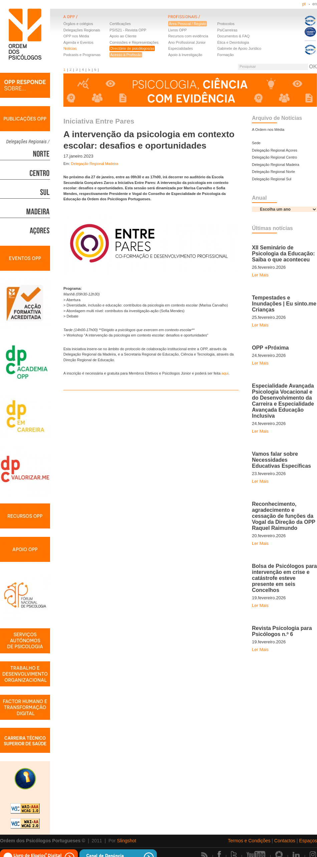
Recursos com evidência (188, 36)
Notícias (70, 48)
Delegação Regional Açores (274, 150)
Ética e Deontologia (233, 42)
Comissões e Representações (133, 42)
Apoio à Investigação (185, 55)
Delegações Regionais (81, 30)
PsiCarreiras (227, 30)
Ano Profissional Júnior (187, 42)
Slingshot (126, 840)
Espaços (308, 840)
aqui (225, 373)
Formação (225, 55)
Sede (256, 143)
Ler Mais (260, 274)
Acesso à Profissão (125, 55)
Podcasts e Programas (81, 55)
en (314, 4)
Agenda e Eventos (78, 42)
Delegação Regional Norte (273, 172)
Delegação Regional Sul (271, 179)
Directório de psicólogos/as (132, 48)
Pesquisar (248, 66)
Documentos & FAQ (233, 36)
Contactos (284, 840)
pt (304, 4)
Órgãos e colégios (78, 24)
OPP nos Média (76, 36)
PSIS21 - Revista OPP (127, 30)
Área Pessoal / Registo (187, 24)
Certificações (120, 24)
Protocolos (226, 24)
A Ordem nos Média (268, 130)
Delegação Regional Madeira (94, 164)
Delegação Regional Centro (274, 157)
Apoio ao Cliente (122, 36)
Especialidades (180, 48)
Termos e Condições (249, 840)
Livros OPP (177, 30)
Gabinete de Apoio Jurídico (239, 48)
